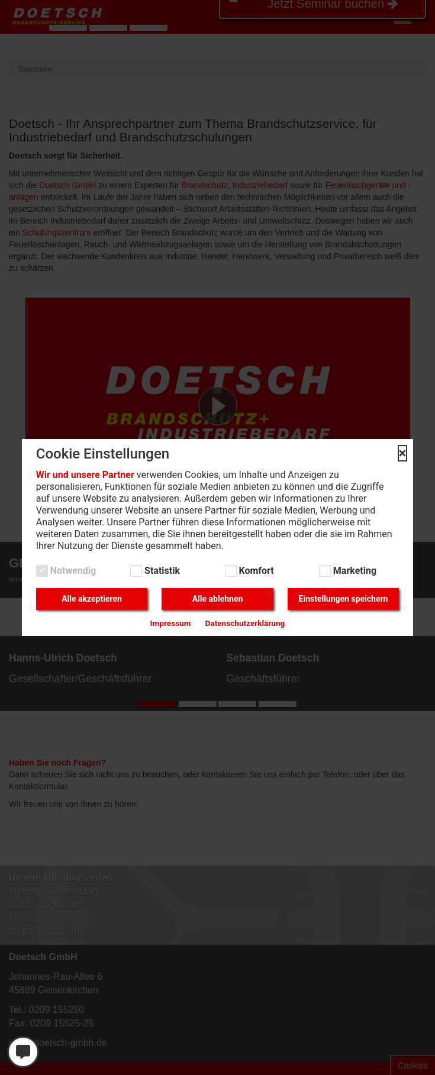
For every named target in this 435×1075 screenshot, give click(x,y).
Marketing (353, 570)
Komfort (255, 570)
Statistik (161, 570)
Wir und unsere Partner (85, 474)
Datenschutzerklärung (245, 623)
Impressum (170, 623)
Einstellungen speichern (343, 598)
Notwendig (72, 570)
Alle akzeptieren (92, 598)
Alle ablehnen (217, 598)
